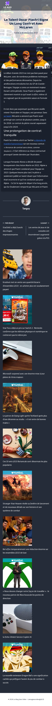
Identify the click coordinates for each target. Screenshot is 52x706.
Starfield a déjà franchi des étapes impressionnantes (13, 228)
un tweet (8, 116)
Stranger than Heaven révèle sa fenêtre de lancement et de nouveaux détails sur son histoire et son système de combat (26, 507)
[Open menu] (47, 5)
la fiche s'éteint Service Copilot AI (17, 637)
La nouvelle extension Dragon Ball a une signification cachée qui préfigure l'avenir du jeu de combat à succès (25, 679)
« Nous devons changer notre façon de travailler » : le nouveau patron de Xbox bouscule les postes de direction (26, 595)
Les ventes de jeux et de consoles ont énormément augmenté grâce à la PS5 (38, 230)
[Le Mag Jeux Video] (7, 5)
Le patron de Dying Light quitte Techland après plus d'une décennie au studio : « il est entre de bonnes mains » (25, 419)
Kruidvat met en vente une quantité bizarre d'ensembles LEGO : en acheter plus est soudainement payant (26, 286)
